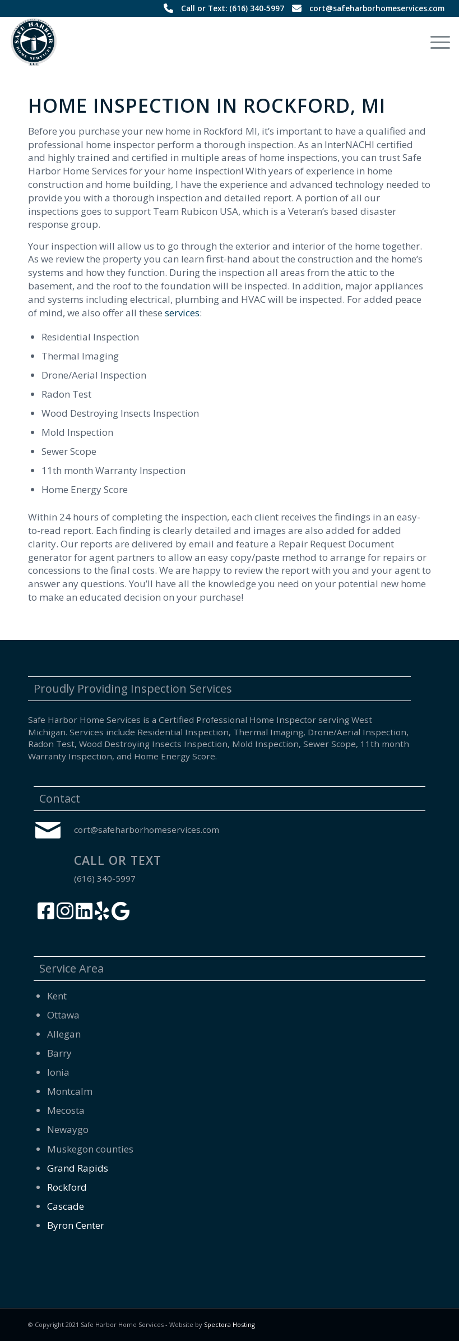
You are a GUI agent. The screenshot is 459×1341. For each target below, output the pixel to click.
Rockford (67, 1187)
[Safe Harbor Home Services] (34, 42)
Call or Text (117, 860)
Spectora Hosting (229, 1324)
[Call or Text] (48, 867)
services (182, 312)
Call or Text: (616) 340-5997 (232, 8)
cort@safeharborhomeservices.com (376, 8)
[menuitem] (434, 42)
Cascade (65, 1206)
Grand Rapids (77, 1168)
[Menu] (434, 42)
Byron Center (75, 1225)
